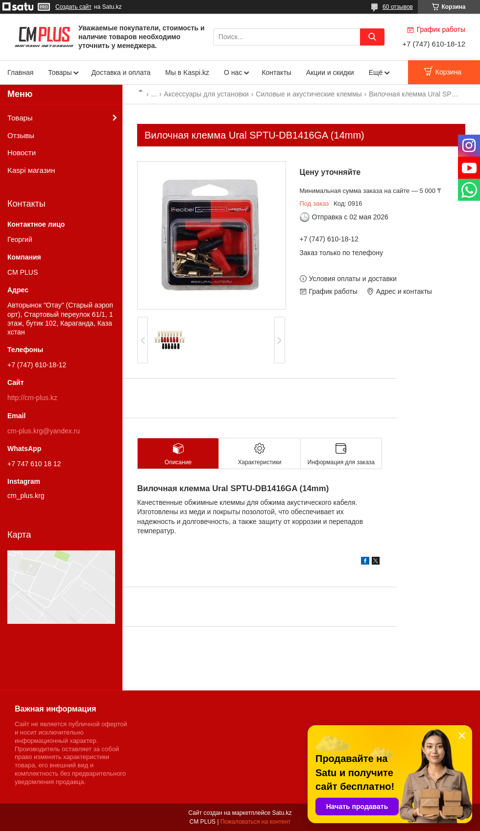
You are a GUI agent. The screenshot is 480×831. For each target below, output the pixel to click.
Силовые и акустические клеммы (308, 94)
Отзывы (20, 135)
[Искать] (372, 37)
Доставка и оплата (120, 72)
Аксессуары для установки (206, 94)
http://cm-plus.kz (32, 398)
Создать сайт (73, 6)
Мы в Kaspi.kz (187, 72)
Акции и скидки (330, 72)
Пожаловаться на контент (255, 821)
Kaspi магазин (31, 170)
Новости (21, 152)
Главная (20, 72)
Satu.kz (281, 812)
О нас (233, 72)
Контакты (276, 72)
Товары (60, 72)
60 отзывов (398, 6)
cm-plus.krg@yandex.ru (43, 431)
